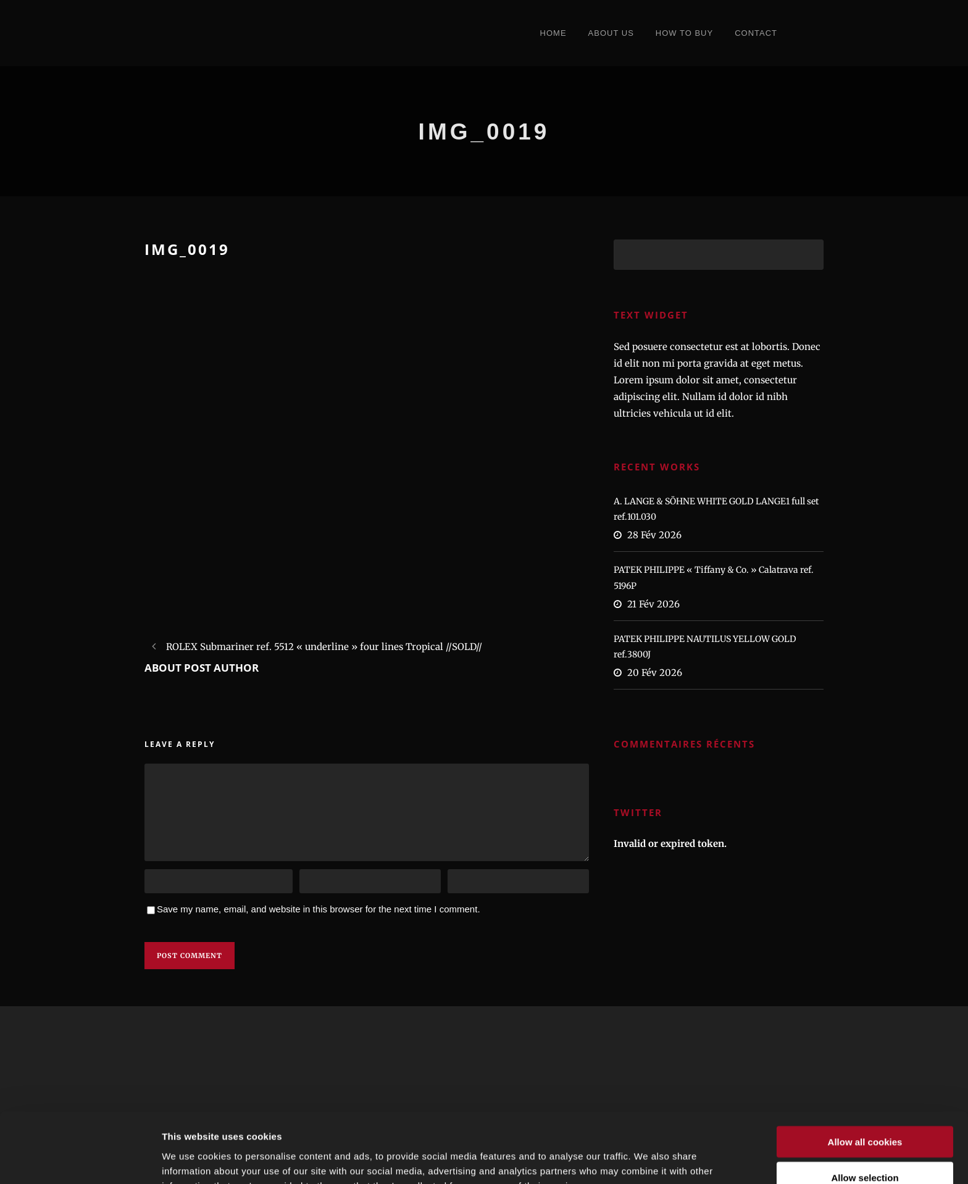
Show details (648, 1159)
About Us (611, 33)
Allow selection (864, 1112)
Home (553, 33)
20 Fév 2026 (654, 672)
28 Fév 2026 (654, 535)
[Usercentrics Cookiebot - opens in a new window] (80, 1160)
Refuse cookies (865, 1148)
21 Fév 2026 (653, 604)
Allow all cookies (865, 1075)
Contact (756, 33)
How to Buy (684, 33)
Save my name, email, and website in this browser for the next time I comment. (318, 909)
